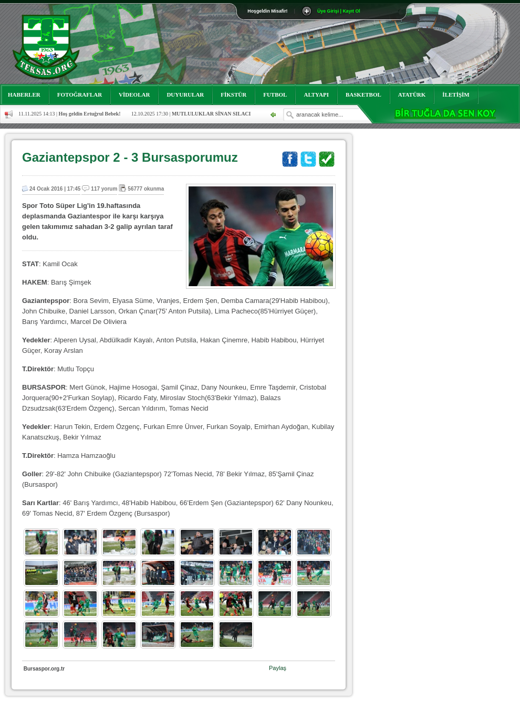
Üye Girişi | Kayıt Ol (338, 11)
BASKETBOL (363, 94)
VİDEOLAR (134, 94)
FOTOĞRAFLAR (79, 94)
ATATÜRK (412, 94)
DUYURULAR (185, 94)
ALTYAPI (316, 94)
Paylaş (277, 668)
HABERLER (24, 94)
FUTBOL (275, 94)
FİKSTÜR (233, 94)
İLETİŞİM (455, 94)
